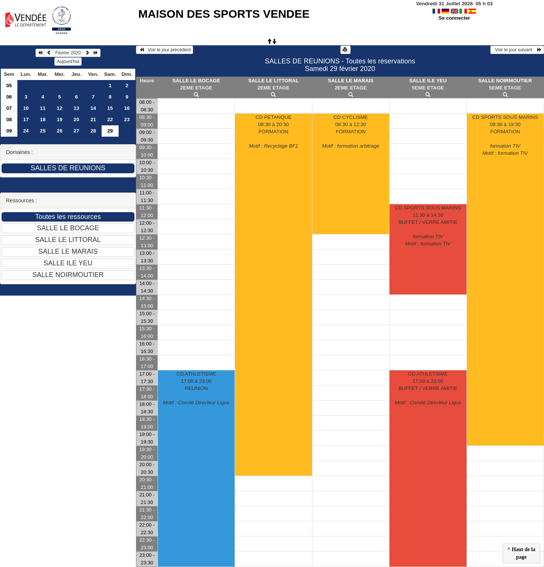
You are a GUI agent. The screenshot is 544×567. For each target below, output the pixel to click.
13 (76, 108)
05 (9, 85)
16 (127, 108)
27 (76, 131)
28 (93, 131)
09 (9, 131)
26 (59, 131)
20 (76, 119)
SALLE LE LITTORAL (273, 80)
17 (26, 119)
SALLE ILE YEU (428, 80)
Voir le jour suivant (517, 49)
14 (93, 108)
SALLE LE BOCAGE (196, 80)
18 (43, 119)
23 (127, 119)
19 (59, 119)
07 (9, 108)
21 (93, 119)
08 (9, 119)
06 (9, 97)
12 (59, 108)
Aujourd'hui (68, 61)
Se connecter (454, 18)
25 (43, 131)
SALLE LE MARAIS (351, 80)
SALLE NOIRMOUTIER (505, 80)
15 (110, 108)
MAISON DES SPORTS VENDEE (223, 14)
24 (26, 131)
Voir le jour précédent (164, 49)
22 (110, 119)
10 (26, 108)
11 (43, 108)
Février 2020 (67, 52)
